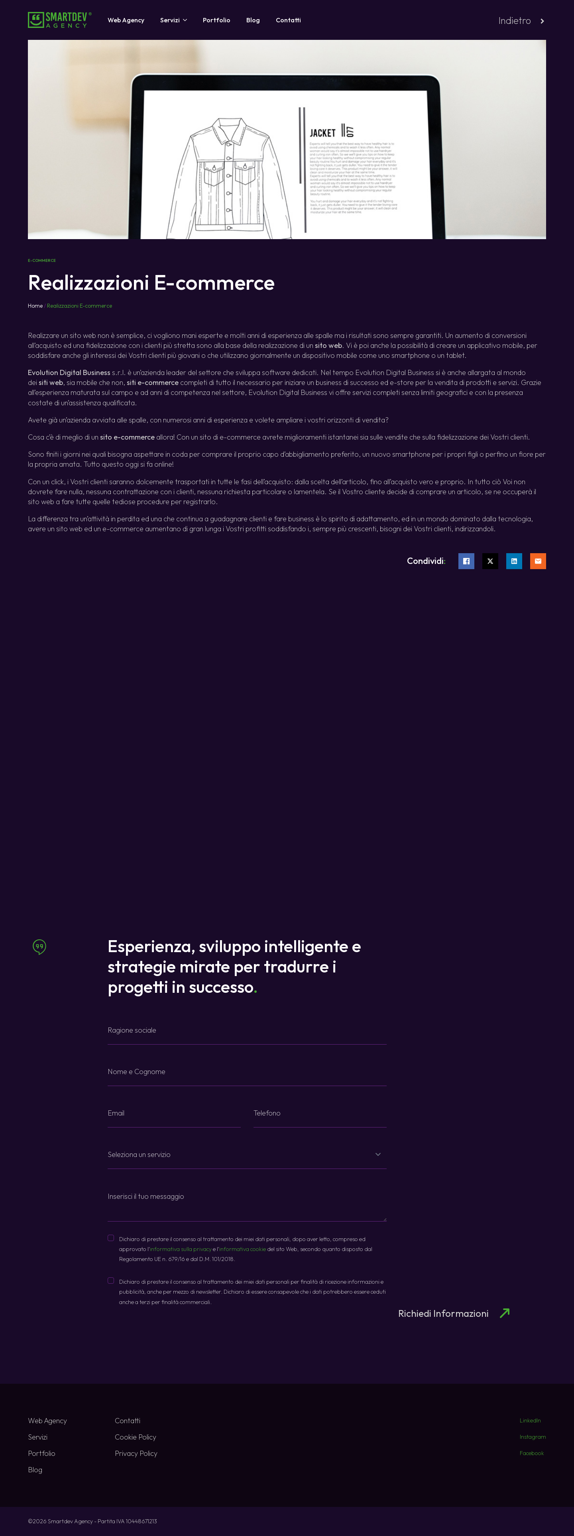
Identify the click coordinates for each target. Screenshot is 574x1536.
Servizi (170, 20)
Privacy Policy (136, 1453)
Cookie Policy (135, 1437)
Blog (253, 20)
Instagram (533, 1436)
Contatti (288, 20)
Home (35, 305)
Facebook (532, 1453)
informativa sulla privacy (181, 1249)
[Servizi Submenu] (183, 20)
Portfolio (216, 20)
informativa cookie (242, 1249)
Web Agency (126, 20)
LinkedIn (530, 1420)
